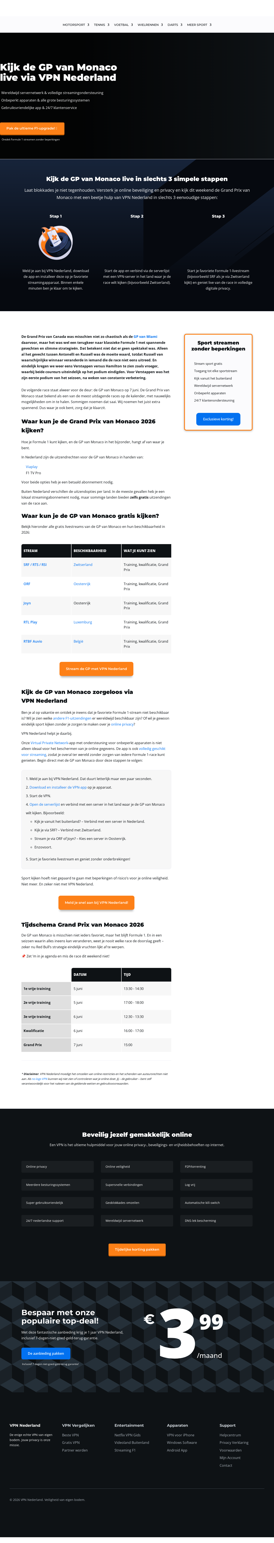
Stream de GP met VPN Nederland (96, 675)
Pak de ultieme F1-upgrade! (30, 134)
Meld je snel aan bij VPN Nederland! (96, 909)
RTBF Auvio (33, 647)
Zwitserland (83, 570)
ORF (27, 589)
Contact (226, 1471)
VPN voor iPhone (180, 1440)
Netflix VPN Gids (128, 1440)
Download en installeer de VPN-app (58, 793)
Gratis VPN (71, 1448)
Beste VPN (70, 1440)
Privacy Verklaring (234, 1448)
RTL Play (30, 628)
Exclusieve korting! (218, 425)
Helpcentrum (230, 1440)
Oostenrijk (82, 589)
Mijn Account (230, 1463)
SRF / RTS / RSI (35, 570)
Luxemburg (83, 628)
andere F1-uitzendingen (72, 724)
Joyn (27, 609)
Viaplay (31, 472)
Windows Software (182, 1448)
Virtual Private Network (49, 748)
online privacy (122, 730)
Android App (177, 1456)
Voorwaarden (231, 1456)
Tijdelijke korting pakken (137, 1255)
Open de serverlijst (45, 810)
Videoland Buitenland (132, 1448)
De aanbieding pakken (46, 1359)
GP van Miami (145, 342)
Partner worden (75, 1456)
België (78, 647)
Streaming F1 (125, 1456)
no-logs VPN (39, 1085)
